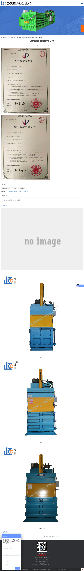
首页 (10, 37)
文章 (14, 37)
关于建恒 (18, 37)
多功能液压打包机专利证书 (13, 200)
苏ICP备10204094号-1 (63, 569)
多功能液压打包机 (6, 188)
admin (33, 45)
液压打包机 (21, 188)
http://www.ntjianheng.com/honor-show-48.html (18, 191)
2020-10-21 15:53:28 (42, 45)
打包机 (14, 188)
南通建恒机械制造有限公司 (39, 569)
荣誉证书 (24, 37)
